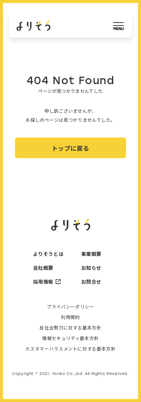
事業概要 (91, 253)
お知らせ (91, 267)
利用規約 (70, 317)
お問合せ (91, 281)
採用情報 (46, 281)
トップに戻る (70, 148)
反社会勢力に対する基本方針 (70, 327)
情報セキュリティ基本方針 (70, 338)
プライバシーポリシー (70, 306)
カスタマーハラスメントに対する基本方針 (70, 348)
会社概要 (43, 267)
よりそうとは (46, 253)
